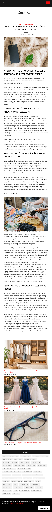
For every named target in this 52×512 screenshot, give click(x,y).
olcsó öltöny (37, 474)
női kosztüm (7, 474)
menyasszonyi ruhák (24, 468)
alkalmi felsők (25, 456)
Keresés (3, 2)
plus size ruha (17, 478)
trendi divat (18, 487)
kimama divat (31, 465)
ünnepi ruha (7, 493)
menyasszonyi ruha (9, 468)
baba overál (18, 459)
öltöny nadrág (24, 490)
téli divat (39, 487)
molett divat (27, 471)
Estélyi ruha (36, 462)
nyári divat (38, 471)
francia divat (7, 465)
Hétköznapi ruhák (26, 24)
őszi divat (16, 493)
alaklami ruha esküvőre (10, 456)
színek (16, 484)
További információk (16, 503)
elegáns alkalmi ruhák (10, 462)
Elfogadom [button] (44, 508)
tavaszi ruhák (7, 487)
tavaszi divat (24, 484)
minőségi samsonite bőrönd (12, 471)
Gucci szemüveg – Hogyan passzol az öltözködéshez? (22, 443)
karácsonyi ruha (19, 465)
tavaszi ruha (35, 484)
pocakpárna (27, 478)
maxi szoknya (42, 465)
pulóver (36, 478)
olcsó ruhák (27, 474)
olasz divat (16, 474)
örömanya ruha (36, 490)
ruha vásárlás (29, 481)
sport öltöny (7, 484)
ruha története (17, 481)
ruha (42, 478)
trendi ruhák (29, 487)
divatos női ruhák (30, 459)
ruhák (38, 481)
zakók (15, 490)
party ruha (6, 478)
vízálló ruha (7, 490)
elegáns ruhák (25, 462)
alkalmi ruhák (7, 459)
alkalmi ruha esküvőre (40, 456)
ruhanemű (6, 481)
